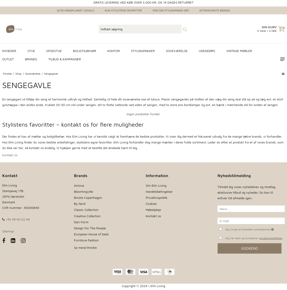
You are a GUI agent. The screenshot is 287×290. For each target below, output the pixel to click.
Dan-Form (81, 222)
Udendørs (207, 51)
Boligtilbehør (84, 51)
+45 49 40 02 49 (16, 219)
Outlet (8, 59)
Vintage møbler (239, 51)
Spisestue (54, 51)
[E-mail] (251, 221)
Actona (79, 185)
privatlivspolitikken (271, 238)
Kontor (113, 51)
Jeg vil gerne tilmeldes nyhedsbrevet (255, 229)
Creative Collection (87, 216)
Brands (31, 59)
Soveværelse (177, 51)
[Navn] (251, 208)
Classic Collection (86, 210)
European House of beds (91, 234)
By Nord (79, 204)
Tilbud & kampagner (64, 59)
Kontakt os (9, 155)
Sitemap (8, 231)
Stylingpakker (142, 51)
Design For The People (90, 228)
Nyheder (9, 51)
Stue (31, 51)
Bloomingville (83, 191)
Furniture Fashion (86, 240)
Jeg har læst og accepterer (254, 238)
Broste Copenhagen (88, 197)
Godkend (249, 248)
